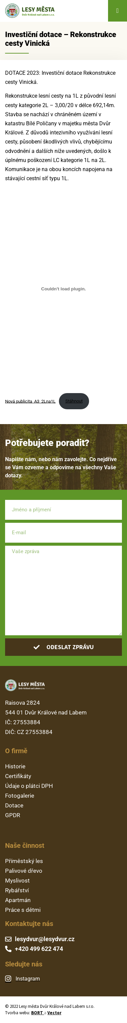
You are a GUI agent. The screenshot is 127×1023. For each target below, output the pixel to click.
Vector (54, 1013)
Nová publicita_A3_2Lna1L (30, 401)
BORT (37, 1013)
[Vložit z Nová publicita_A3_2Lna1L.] (63, 289)
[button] (117, 11)
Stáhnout (74, 401)
